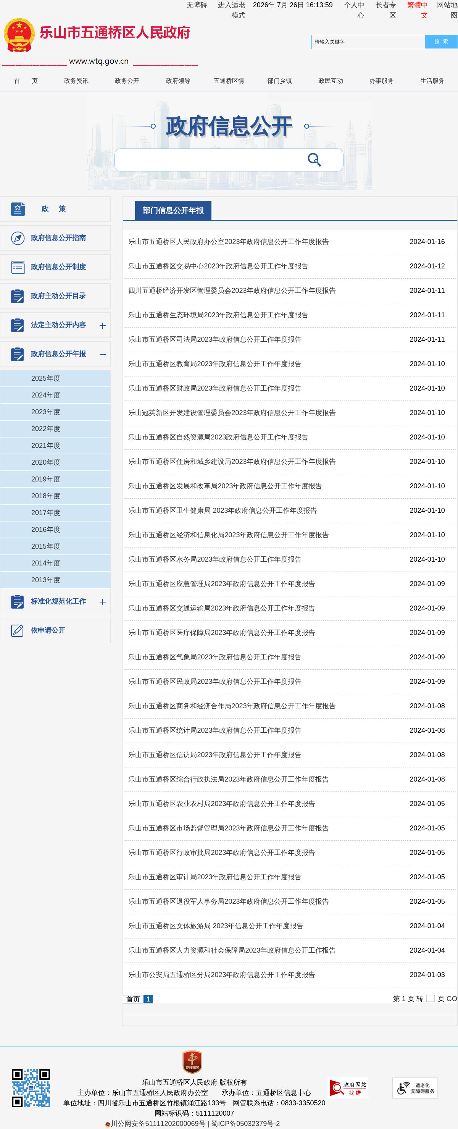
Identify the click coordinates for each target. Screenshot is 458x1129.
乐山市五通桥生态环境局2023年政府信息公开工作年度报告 (218, 315)
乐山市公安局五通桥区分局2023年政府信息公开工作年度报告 (221, 975)
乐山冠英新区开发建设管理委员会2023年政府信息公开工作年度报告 (232, 413)
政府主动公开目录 (58, 296)
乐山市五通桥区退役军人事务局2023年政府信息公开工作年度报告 (228, 901)
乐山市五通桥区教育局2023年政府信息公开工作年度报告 (215, 364)
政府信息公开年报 (58, 354)
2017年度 (45, 513)
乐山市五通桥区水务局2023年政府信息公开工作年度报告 (215, 559)
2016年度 (45, 529)
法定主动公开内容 (58, 325)
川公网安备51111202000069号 (155, 1123)
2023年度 (45, 412)
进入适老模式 (231, 10)
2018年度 (45, 496)
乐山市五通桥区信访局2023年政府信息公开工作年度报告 (215, 755)
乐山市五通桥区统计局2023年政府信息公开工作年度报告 (215, 730)
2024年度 (45, 395)
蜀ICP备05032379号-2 (245, 1123)
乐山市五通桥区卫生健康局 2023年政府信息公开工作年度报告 (222, 510)
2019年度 (45, 479)
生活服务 (432, 81)
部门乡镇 (280, 81)
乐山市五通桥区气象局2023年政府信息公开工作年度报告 (215, 657)
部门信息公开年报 (173, 210)
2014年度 (45, 563)
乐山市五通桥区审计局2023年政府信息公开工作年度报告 (215, 877)
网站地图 (447, 10)
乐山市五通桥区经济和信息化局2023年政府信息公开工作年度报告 (228, 535)
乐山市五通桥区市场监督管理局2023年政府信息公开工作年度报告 (228, 828)
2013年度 (45, 580)
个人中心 (354, 10)
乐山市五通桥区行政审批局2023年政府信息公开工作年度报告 (221, 852)
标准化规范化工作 (58, 601)
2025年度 (45, 378)
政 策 (54, 209)
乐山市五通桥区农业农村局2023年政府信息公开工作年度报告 (221, 804)
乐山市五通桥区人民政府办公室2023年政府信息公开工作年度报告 (228, 242)
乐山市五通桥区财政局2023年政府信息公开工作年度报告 (215, 388)
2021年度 (45, 445)
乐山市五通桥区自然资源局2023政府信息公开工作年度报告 (218, 437)
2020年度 (45, 462)
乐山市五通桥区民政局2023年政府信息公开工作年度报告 (215, 681)
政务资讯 (76, 81)
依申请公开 (48, 630)
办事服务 (381, 81)
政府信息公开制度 (58, 267)
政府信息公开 (229, 126)
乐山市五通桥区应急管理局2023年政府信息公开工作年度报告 (221, 584)
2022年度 (45, 429)
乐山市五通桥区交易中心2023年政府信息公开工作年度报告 (218, 266)
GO (452, 999)
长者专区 (386, 10)
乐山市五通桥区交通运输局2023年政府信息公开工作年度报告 (221, 608)
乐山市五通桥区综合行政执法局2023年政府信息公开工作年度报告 (228, 779)
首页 (31, 81)
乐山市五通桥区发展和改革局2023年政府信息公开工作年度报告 (225, 486)
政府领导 (178, 81)
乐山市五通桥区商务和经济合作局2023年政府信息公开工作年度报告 (232, 706)
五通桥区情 (229, 81)
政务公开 (127, 81)
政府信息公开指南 (58, 238)
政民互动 (331, 81)
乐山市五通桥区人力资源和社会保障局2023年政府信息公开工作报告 (232, 950)
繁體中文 (417, 10)
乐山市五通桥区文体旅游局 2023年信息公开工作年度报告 (215, 926)
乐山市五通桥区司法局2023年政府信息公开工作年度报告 (215, 339)
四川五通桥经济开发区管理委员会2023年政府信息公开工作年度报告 (232, 290)
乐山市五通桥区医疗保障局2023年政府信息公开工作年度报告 (221, 632)
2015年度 (45, 546)
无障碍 (197, 5)
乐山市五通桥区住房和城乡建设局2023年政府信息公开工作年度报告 (232, 461)
